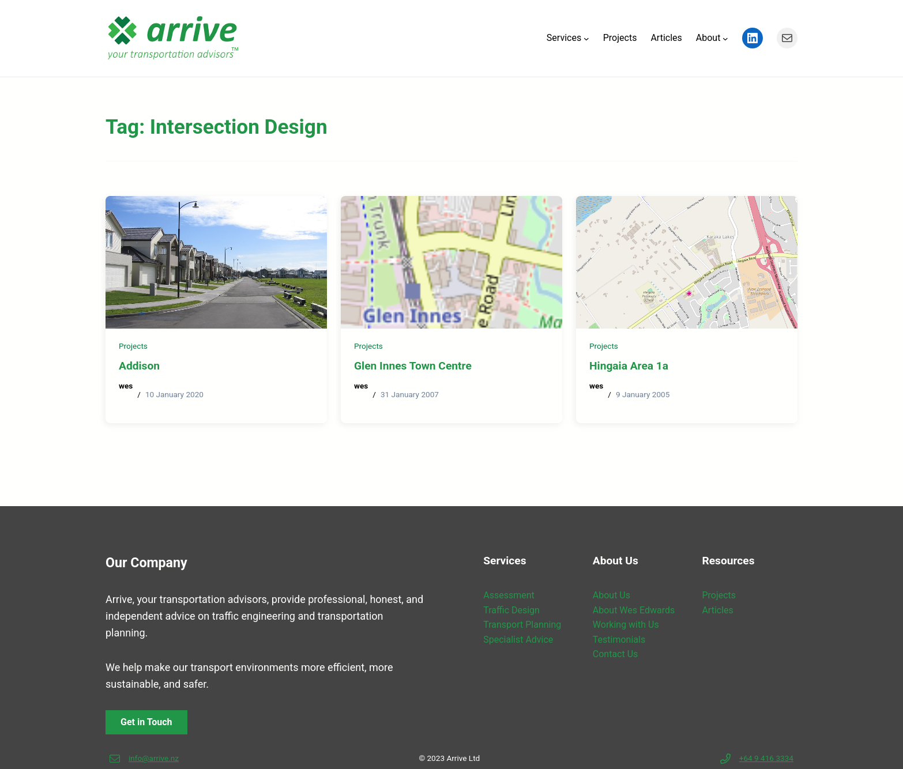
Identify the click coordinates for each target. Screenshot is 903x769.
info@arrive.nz (154, 758)
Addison (139, 365)
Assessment (509, 595)
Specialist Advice (518, 639)
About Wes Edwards (634, 610)
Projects (133, 345)
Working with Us (626, 624)
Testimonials (619, 639)
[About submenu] (725, 38)
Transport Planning (522, 624)
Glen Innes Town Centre (413, 365)
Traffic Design (511, 610)
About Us (611, 595)
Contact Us (615, 654)
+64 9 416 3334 (766, 758)
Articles (717, 610)
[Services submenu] (586, 38)
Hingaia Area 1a (628, 365)
